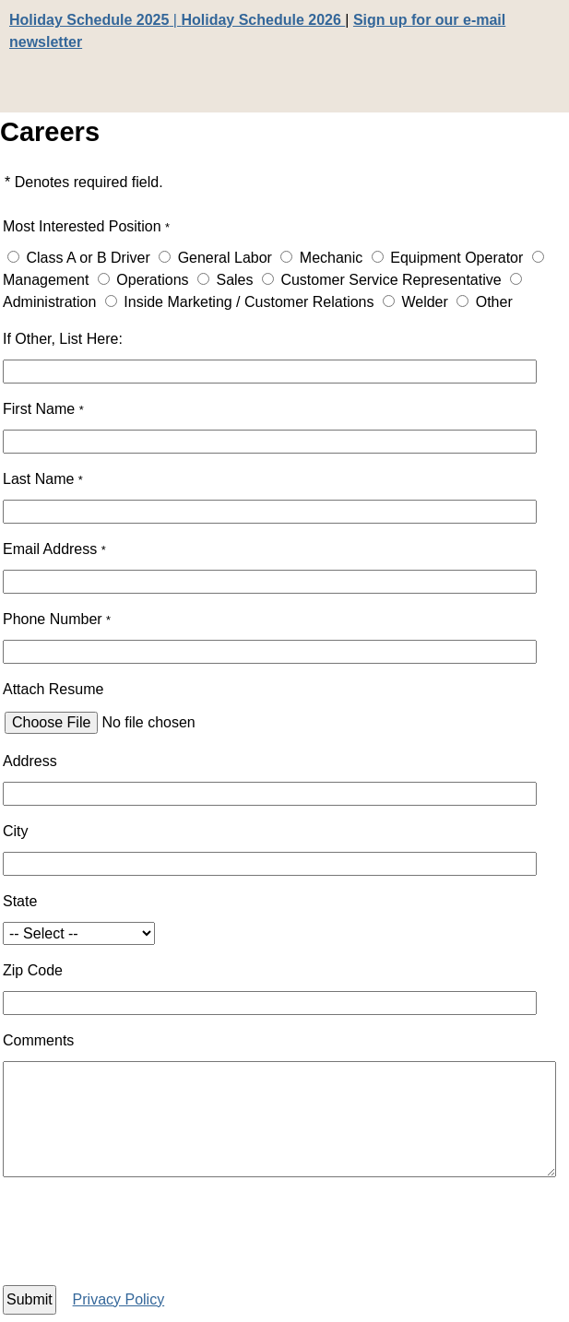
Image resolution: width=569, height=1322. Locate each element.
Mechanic (331, 258)
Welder (424, 302)
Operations (152, 280)
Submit (29, 1299)
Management (46, 280)
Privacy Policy (119, 1299)
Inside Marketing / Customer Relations (248, 302)
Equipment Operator (456, 258)
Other (494, 302)
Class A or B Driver (87, 258)
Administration (49, 302)
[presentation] (165, 1234)
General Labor (225, 258)
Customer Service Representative (390, 280)
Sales (234, 280)
